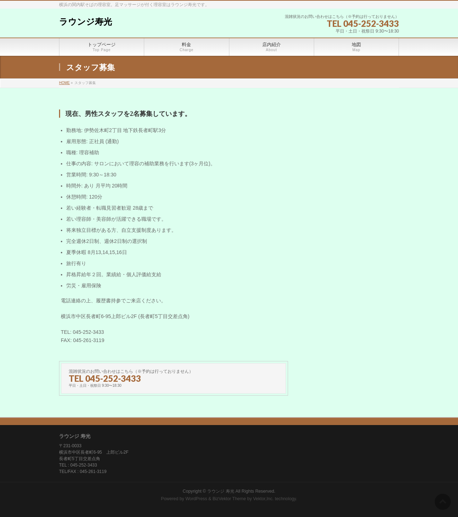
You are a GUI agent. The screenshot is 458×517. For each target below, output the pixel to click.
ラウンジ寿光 (85, 21)
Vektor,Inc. (263, 498)
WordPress (196, 498)
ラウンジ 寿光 (220, 491)
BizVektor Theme (229, 498)
